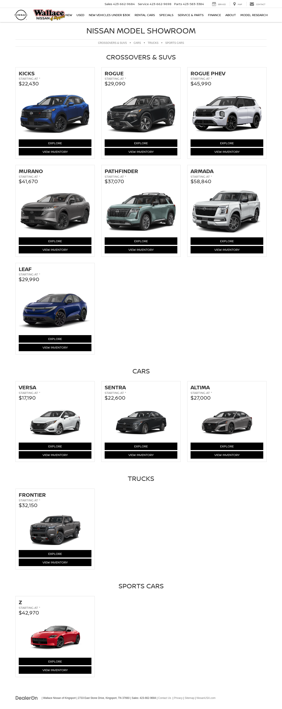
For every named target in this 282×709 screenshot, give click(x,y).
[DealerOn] (26, 698)
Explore (59, 143)
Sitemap (189, 698)
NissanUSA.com (206, 698)
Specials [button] (166, 15)
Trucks (153, 42)
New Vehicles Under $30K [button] (109, 15)
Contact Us (164, 698)
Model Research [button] (254, 15)
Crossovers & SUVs (112, 42)
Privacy (178, 698)
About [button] (230, 15)
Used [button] (80, 15)
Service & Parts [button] (191, 15)
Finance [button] (214, 15)
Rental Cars (145, 15)
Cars (137, 42)
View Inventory (55, 151)
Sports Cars (174, 42)
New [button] (68, 15)
